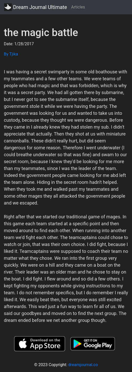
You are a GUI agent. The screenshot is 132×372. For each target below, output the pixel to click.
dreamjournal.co (83, 364)
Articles (78, 7)
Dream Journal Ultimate (35, 7)
